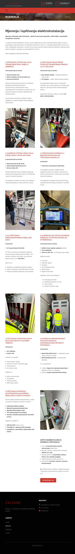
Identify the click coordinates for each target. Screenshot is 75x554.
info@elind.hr (49, 4)
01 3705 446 (49, 3)
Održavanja (8, 529)
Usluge (7, 522)
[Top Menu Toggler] (6, 10)
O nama (7, 533)
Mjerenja (8, 526)
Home (60, 17)
